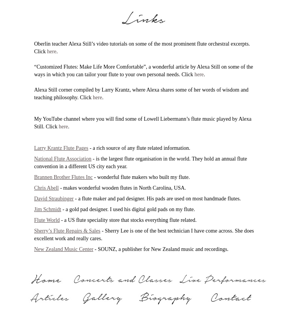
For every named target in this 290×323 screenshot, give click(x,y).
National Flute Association (62, 159)
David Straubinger (54, 199)
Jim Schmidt (47, 209)
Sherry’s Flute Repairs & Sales (67, 231)
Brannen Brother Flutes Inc (63, 177)
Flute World (47, 220)
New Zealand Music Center (63, 249)
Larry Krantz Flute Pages (61, 148)
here (51, 51)
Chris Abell (46, 188)
